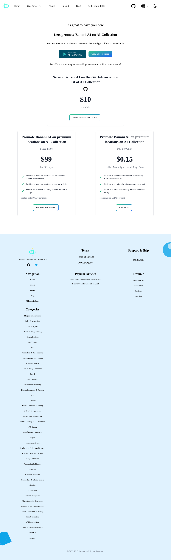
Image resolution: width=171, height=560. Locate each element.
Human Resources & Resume (32, 390)
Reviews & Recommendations (32, 506)
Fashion (33, 400)
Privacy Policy (85, 262)
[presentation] (155, 6)
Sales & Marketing (32, 321)
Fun (32, 348)
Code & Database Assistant (32, 527)
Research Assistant (32, 475)
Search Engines (32, 337)
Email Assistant (32, 379)
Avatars (33, 538)
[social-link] (133, 6)
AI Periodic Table (96, 6)
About (52, 6)
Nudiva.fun (138, 286)
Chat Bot (32, 533)
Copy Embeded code (100, 54)
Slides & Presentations (32, 411)
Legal (32, 437)
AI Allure (138, 296)
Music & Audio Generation (32, 501)
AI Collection (79, 551)
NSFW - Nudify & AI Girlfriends (32, 422)
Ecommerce (32, 490)
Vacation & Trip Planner (32, 416)
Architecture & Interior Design (32, 480)
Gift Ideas (32, 469)
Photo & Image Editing (32, 332)
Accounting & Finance (32, 464)
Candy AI (138, 291)
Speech (32, 374)
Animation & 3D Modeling (32, 353)
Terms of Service (85, 256)
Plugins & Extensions (32, 316)
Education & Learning (32, 385)
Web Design (32, 427)
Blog (78, 6)
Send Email (138, 259)
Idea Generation (32, 517)
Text (32, 395)
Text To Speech (33, 326)
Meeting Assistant (32, 443)
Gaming (32, 485)
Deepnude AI (138, 280)
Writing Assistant (32, 522)
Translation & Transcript (32, 432)
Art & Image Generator (32, 369)
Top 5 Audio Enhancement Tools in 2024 (85, 280)
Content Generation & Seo (32, 453)
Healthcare (32, 342)
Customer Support (32, 496)
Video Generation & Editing (33, 512)
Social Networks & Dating (32, 406)
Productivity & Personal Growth (32, 448)
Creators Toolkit (32, 363)
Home (17, 6)
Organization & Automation (32, 358)
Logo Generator (32, 459)
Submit (65, 6)
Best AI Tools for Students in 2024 (85, 284)
